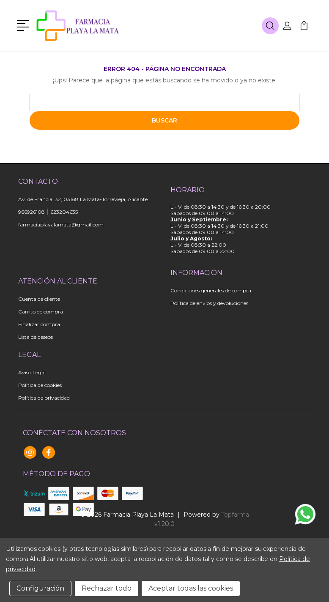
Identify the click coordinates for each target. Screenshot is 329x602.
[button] (24, 24)
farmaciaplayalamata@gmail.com (61, 224)
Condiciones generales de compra (210, 290)
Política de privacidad (44, 398)
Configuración (40, 588)
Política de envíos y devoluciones (209, 303)
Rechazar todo (107, 588)
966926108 (31, 212)
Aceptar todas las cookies (190, 588)
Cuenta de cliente (39, 299)
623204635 (64, 212)
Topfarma (235, 514)
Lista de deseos (35, 337)
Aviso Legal (32, 372)
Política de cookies (40, 385)
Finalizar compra (39, 324)
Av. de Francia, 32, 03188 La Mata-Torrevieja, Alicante (83, 199)
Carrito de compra (40, 311)
